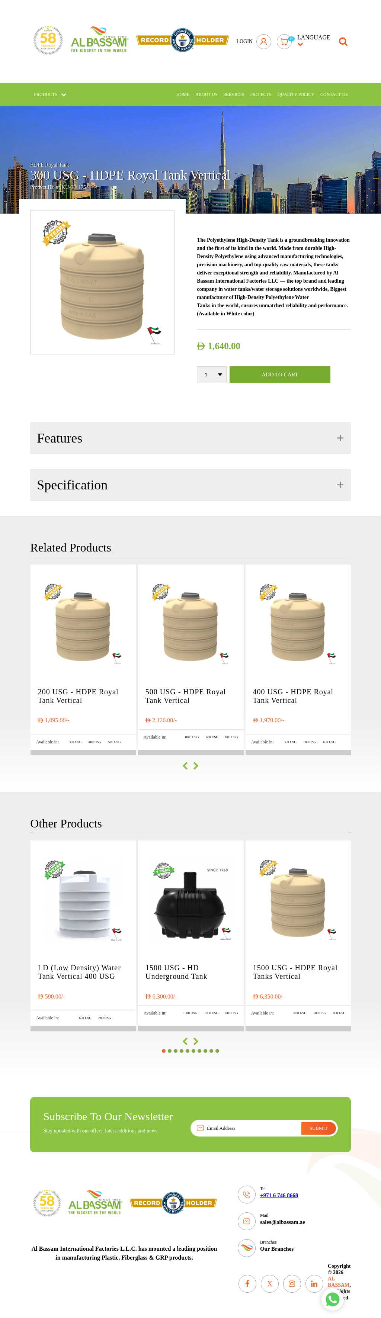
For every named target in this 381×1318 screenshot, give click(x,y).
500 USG (114, 737)
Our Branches (277, 1244)
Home (182, 89)
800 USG (231, 732)
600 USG (212, 732)
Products (50, 89)
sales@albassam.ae (282, 1217)
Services (234, 89)
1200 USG (211, 1008)
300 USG (75, 737)
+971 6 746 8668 (279, 1190)
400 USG (95, 737)
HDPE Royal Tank (49, 160)
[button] (164, 1046)
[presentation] (184, 761)
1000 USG (192, 732)
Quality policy (296, 89)
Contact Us (334, 89)
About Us (206, 89)
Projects (260, 89)
